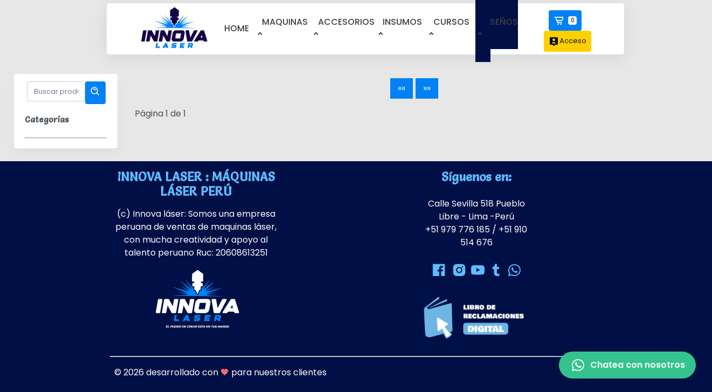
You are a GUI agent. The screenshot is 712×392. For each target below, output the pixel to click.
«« (401, 88)
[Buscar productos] (56, 91)
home (236, 28)
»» (427, 88)
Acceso (567, 41)
